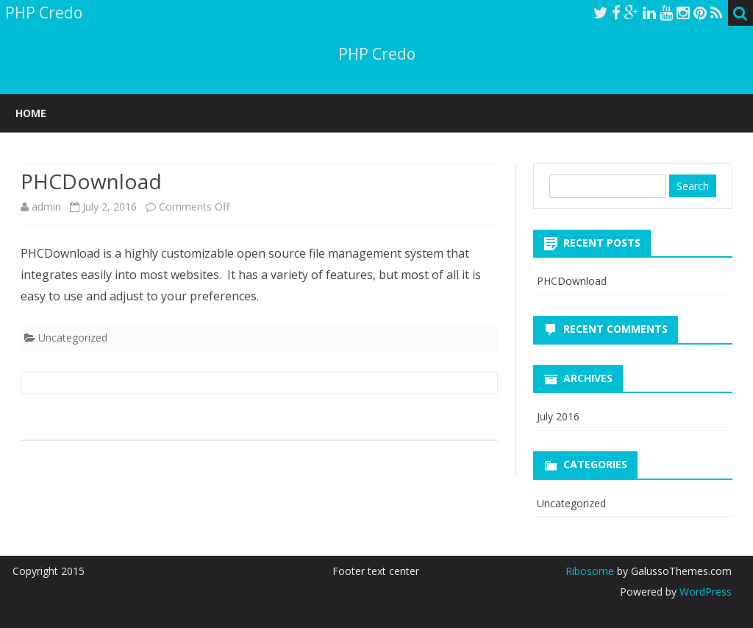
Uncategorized (72, 338)
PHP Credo (376, 54)
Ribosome (589, 571)
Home (30, 113)
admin (46, 207)
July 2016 (558, 416)
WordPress (704, 592)
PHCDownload (572, 281)
